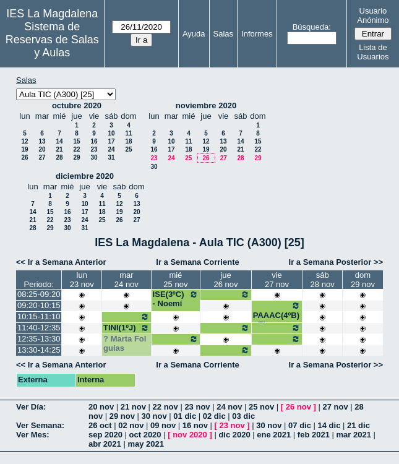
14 (59, 141)
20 (41, 149)
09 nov (163, 425)
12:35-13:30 (38, 338)
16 (93, 141)
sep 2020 (105, 434)
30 (93, 157)
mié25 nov (175, 279)
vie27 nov (277, 279)
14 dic (329, 425)
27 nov (335, 406)
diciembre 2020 (85, 176)
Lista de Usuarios (372, 52)
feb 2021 (314, 434)
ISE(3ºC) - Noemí (176, 299)
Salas (223, 33)
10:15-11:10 (38, 316)
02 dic (214, 416)
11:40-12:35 (38, 327)
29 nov (122, 416)
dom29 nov (363, 279)
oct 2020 (145, 434)
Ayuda (193, 33)
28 (59, 157)
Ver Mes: (32, 434)
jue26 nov (225, 279)
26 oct (100, 425)
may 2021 (145, 444)
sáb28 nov (323, 279)
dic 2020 (234, 434)
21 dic (358, 425)
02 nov (131, 425)
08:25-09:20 (38, 294)
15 (76, 141)
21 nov (133, 406)
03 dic (243, 416)
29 (76, 157)
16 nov (195, 425)
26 (24, 157)
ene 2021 (274, 434)
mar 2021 (354, 434)
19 (24, 149)
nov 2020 (190, 434)
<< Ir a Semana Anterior (61, 262)
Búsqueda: (312, 27)
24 (111, 149)
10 (111, 133)
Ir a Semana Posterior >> (336, 262)
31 (111, 157)
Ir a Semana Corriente (197, 262)
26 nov (298, 406)
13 (41, 141)
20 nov (101, 406)
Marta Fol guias (124, 343)
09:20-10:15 (38, 305)
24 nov (229, 406)
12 (24, 141)
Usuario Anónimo (372, 15)
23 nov (197, 406)
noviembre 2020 (206, 105)
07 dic (299, 425)
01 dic (184, 416)
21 (59, 149)
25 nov (261, 406)
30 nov (154, 416)
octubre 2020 (76, 105)
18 (128, 141)
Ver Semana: (40, 425)
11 (128, 133)
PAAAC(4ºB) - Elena (277, 315)
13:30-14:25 (38, 349)
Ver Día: (31, 406)
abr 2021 (104, 444)
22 (76, 149)
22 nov (165, 406)
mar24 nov (126, 279)
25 (128, 149)
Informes (257, 33)
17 (111, 141)
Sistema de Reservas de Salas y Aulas (52, 39)
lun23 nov (82, 279)
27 (41, 157)
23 (93, 149)
